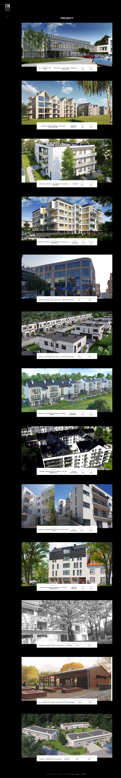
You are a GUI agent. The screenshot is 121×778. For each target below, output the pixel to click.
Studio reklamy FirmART (78, 774)
